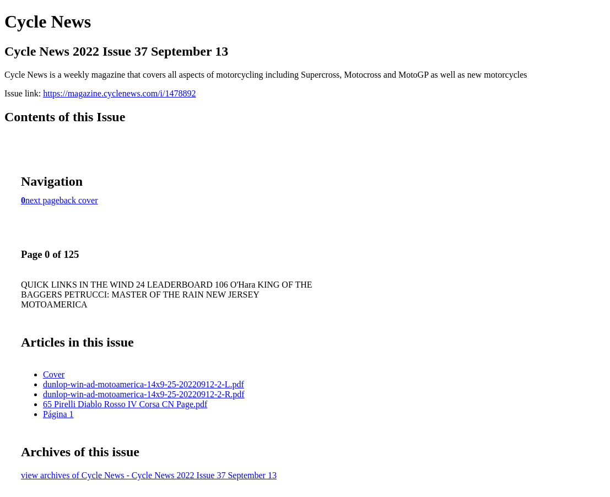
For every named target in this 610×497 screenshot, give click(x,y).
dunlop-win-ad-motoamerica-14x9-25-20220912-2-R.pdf (144, 394)
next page (42, 200)
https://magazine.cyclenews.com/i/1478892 (119, 93)
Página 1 (58, 414)
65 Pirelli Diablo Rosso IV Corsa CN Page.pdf (125, 404)
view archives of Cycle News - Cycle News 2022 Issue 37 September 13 (149, 475)
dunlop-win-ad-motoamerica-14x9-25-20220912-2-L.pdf (143, 384)
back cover (79, 200)
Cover (53, 374)
